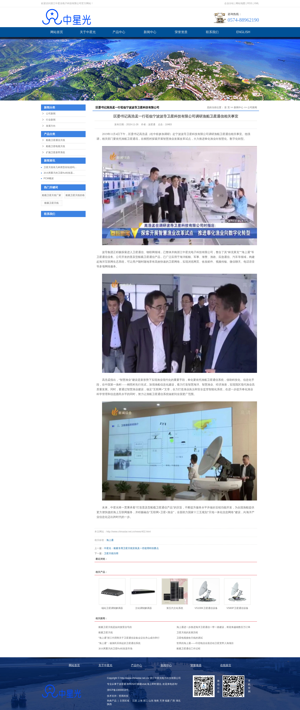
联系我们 (212, 32)
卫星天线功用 (111, 553)
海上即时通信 (154, 684)
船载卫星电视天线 (55, 146)
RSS (249, 3)
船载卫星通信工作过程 (188, 648)
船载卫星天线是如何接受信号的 (115, 627)
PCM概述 (49, 178)
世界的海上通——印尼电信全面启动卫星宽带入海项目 (205, 643)
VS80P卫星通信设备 (237, 608)
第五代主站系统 (174, 608)
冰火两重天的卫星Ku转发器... (59, 172)
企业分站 (229, 3)
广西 (172, 700)
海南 (156, 700)
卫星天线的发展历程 (187, 632)
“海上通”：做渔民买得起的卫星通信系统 (119, 643)
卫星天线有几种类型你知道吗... (60, 167)
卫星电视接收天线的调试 (190, 637)
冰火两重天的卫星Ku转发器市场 (115, 648)
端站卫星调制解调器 (112, 608)
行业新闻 (50, 119)
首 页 (227, 107)
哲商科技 (123, 696)
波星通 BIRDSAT (128, 684)
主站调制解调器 (143, 608)
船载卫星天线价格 (75, 195)
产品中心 (119, 32)
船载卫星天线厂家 (51, 195)
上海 (140, 700)
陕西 (109, 704)
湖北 (178, 700)
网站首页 (56, 32)
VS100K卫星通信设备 (206, 608)
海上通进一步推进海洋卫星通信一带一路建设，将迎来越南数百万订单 (213, 627)
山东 (151, 700)
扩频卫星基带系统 (55, 152)
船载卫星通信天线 (55, 140)
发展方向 (50, 125)
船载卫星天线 (51, 203)
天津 (162, 700)
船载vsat (141, 684)
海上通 (110, 540)
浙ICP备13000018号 (118, 690)
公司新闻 (50, 113)
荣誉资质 (181, 32)
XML (256, 3)
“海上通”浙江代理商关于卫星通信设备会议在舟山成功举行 (129, 637)
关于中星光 (88, 32)
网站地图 (240, 3)
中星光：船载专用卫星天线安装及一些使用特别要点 (131, 548)
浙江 (145, 700)
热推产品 (112, 700)
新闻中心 (150, 32)
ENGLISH (243, 32)
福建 (167, 700)
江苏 (134, 700)
